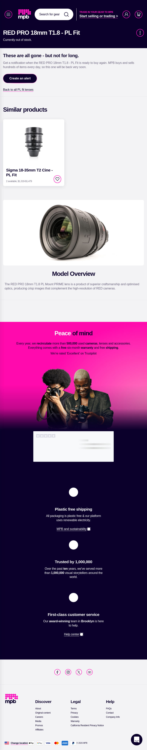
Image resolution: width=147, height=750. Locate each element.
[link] (25, 14)
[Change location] (19, 743)
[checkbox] (57, 179)
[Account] (126, 14)
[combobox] (54, 14)
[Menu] (8, 14)
